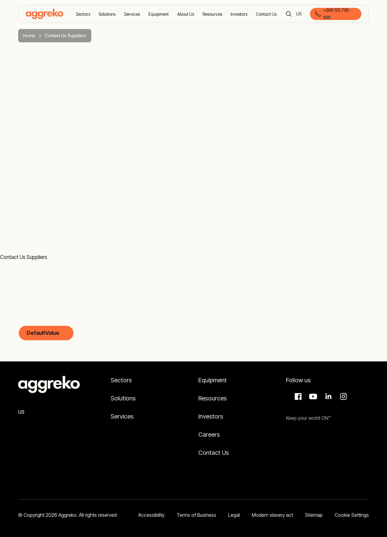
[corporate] (44, 14)
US (299, 14)
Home (29, 35)
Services (122, 416)
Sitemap (314, 515)
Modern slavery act (272, 515)
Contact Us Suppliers (23, 257)
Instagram (342, 396)
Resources (212, 398)
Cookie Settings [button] (352, 515)
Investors (210, 416)
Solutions (123, 398)
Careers (209, 434)
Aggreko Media (312, 396)
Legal (234, 515)
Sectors (121, 380)
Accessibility (151, 515)
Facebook (297, 396)
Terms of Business (196, 515)
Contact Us (213, 452)
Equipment (212, 380)
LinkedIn (327, 396)
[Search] (288, 14)
